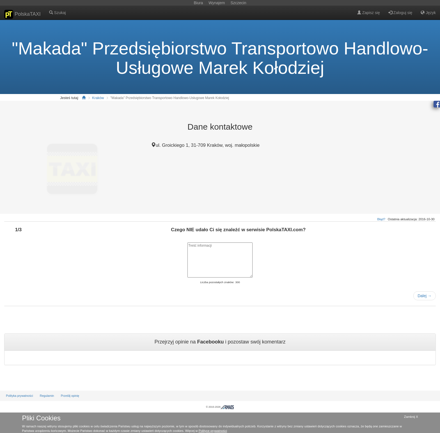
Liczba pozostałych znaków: (217, 282)
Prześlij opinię (70, 395)
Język (428, 12)
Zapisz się (368, 12)
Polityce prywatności (213, 430)
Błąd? (381, 219)
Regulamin (47, 395)
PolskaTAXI (22, 14)
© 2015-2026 (220, 406)
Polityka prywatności (19, 395)
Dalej (425, 296)
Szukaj (57, 12)
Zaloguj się (400, 12)
